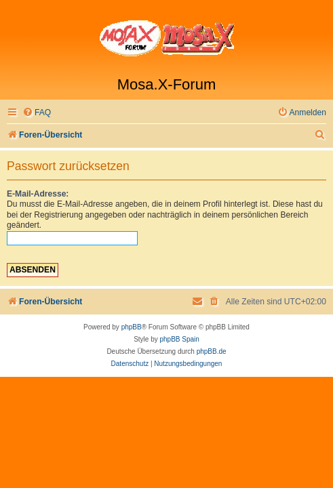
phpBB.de (212, 351)
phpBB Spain (179, 339)
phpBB (131, 327)
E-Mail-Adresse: (37, 194)
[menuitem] (36, 113)
